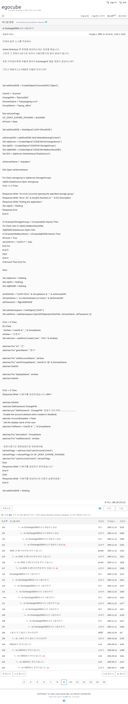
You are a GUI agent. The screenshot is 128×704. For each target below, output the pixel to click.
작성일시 (111, 521)
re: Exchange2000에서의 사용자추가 (30, 580)
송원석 (101, 533)
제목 (18, 521)
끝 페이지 (121, 674)
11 (77, 682)
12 (84, 682)
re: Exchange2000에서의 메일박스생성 (37, 527)
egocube (11, 6)
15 (104, 682)
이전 (109, 508)
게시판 (111, 16)
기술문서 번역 (98, 16)
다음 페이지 (108, 674)
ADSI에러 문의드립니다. (21, 644)
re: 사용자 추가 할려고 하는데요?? (29, 638)
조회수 (123, 521)
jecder (101, 562)
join (122, 2)
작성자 (101, 521)
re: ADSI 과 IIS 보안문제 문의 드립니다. (31, 556)
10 (70, 682)
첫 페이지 (6, 674)
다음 (121, 508)
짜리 (12, 34)
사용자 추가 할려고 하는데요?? (24, 632)
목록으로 (7, 508)
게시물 (15, 521)
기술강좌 (84, 16)
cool (100, 644)
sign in (111, 2)
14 (97, 682)
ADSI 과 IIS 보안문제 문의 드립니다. (26, 551)
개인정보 (122, 16)
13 (90, 682)
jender (101, 551)
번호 (4, 521)
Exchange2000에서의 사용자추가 (25, 574)
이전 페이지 (19, 674)
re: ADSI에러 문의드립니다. (26, 650)
